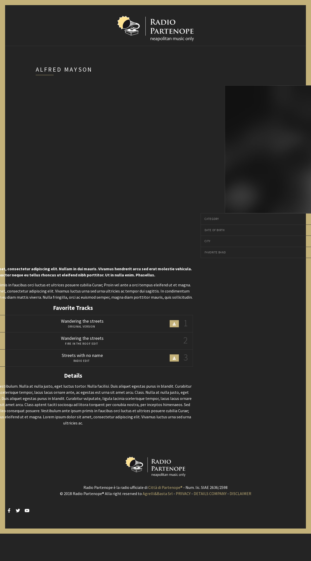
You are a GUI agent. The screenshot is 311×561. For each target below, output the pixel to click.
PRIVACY (183, 493)
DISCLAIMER (240, 493)
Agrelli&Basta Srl (158, 493)
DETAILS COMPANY (210, 493)
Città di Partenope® (165, 487)
